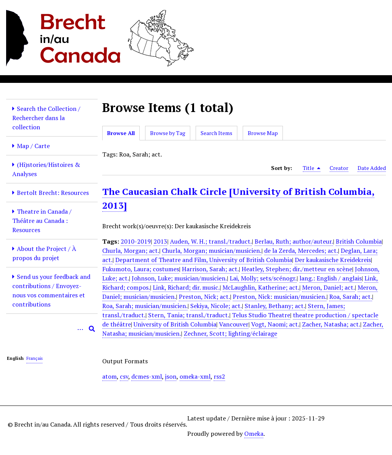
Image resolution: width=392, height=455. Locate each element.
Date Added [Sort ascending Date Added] (372, 167)
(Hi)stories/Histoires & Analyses (46, 169)
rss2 (219, 376)
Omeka (253, 433)
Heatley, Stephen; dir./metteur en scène (297, 269)
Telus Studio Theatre (261, 315)
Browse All (121, 133)
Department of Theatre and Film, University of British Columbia (203, 260)
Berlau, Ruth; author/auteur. (294, 241)
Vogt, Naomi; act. (275, 324)
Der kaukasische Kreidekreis (333, 260)
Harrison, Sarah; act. (210, 269)
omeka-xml (195, 376)
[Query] (52, 329)
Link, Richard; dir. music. (186, 287)
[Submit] (92, 329)
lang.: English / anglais (330, 278)
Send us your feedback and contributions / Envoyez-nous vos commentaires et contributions (51, 290)
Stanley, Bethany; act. (275, 306)
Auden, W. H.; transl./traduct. (211, 241)
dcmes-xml (146, 376)
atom (109, 376)
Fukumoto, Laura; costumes (140, 269)
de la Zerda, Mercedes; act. (301, 250)
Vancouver (233, 324)
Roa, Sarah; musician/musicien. (145, 306)
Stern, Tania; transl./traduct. (188, 315)
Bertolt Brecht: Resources (53, 192)
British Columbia (359, 241)
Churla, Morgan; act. (130, 250)
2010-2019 (136, 241)
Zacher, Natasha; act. (331, 324)
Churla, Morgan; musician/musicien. (211, 250)
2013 (160, 241)
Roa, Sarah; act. (350, 296)
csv (124, 376)
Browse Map (263, 133)
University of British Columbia (175, 324)
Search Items (216, 133)
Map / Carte (33, 146)
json (170, 376)
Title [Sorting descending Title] (311, 168)
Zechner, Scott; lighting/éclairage (230, 333)
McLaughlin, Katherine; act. (260, 287)
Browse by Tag (167, 133)
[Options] (80, 329)
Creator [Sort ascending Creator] (339, 167)
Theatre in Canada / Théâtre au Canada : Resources (42, 220)
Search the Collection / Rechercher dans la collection (46, 117)
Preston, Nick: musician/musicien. (280, 296)
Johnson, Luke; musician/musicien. (179, 278)
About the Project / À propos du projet (44, 253)
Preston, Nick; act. (204, 296)
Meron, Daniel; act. (328, 287)
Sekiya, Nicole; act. (216, 306)
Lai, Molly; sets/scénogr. (263, 278)
